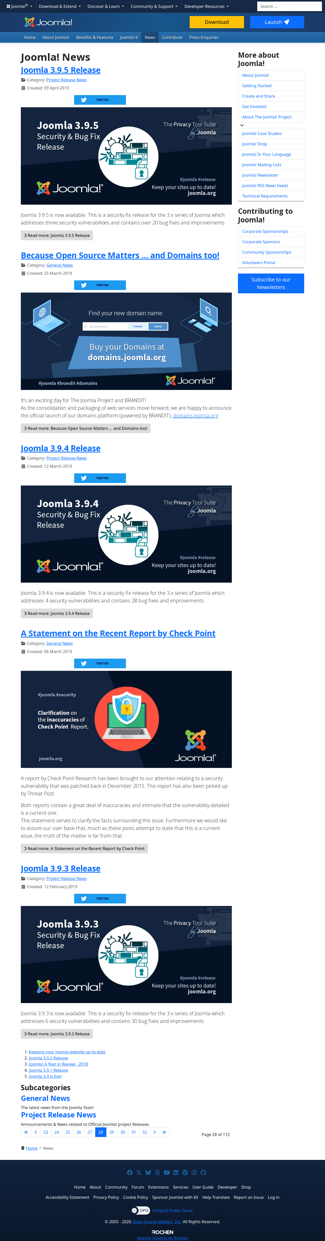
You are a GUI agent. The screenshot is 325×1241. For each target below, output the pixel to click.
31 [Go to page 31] (134, 1132)
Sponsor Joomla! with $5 (175, 1197)
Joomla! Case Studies (262, 133)
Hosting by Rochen (162, 1238)
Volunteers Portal (258, 262)
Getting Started (256, 85)
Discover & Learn (104, 6)
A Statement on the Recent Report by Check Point (118, 633)
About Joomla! (56, 37)
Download (217, 22)
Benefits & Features (94, 37)
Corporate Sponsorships (265, 231)
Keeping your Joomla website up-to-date (67, 1052)
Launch (277, 22)
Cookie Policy (135, 1197)
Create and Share (258, 96)
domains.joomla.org (195, 415)
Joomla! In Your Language (266, 154)
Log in (274, 1197)
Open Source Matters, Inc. (157, 1221)
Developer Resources (204, 6)
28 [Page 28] (101, 1132)
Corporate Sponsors (261, 242)
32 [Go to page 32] (144, 1132)
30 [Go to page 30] (122, 1132)
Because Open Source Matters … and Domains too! (120, 255)
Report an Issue (249, 1197)
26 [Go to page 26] (78, 1132)
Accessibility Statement (67, 1197)
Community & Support (152, 6)
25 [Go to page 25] (68, 1132)
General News (59, 265)
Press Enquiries (204, 37)
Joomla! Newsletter (260, 175)
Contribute (172, 37)
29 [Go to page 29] (111, 1132)
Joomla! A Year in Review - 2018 (58, 1064)
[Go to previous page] (35, 1132)
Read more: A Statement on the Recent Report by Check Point (84, 848)
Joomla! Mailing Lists (261, 165)
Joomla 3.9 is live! (45, 1076)
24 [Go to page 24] (56, 1132)
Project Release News (66, 80)
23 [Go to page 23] (45, 1132)
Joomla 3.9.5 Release (61, 69)
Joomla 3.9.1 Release (48, 1070)
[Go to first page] (26, 1132)
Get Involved (254, 106)
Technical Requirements (265, 196)
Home (30, 37)
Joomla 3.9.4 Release (61, 448)
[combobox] (289, 6)
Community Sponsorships (266, 252)
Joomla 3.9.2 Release (48, 1058)
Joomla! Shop (254, 144)
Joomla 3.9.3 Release (61, 868)
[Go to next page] (154, 1132)
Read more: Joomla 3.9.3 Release (57, 1034)
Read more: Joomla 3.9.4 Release (57, 613)
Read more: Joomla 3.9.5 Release (57, 235)
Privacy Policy (106, 1197)
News (150, 37)
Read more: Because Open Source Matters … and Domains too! (85, 428)
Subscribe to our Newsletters (270, 283)
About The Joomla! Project (266, 117)
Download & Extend (58, 6)
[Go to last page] (164, 1132)
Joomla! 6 (129, 37)
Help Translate (216, 1197)
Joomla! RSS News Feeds (265, 185)
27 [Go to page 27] (89, 1132)
